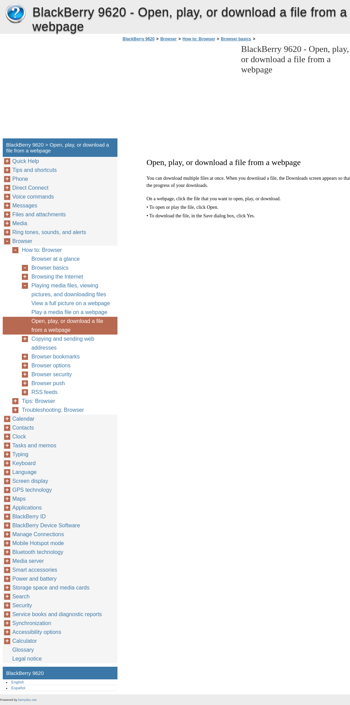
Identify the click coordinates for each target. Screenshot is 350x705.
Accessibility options (36, 632)
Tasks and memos (34, 445)
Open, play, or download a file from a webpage (67, 325)
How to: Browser (198, 39)
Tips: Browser (38, 401)
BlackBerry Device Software (46, 525)
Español (18, 688)
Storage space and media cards (50, 588)
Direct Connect (30, 188)
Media (19, 223)
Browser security (51, 374)
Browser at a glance (55, 259)
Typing (20, 454)
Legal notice (27, 659)
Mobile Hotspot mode (38, 543)
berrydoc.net (27, 700)
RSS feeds (44, 392)
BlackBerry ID (29, 516)
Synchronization (31, 623)
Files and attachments (39, 214)
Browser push (48, 383)
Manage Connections (38, 534)
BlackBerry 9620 (15, 13)
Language (24, 472)
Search (21, 596)
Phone (20, 179)
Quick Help (25, 161)
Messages (24, 205)
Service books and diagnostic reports (57, 614)
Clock (19, 436)
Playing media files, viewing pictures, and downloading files (68, 290)
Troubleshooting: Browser (53, 410)
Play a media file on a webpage (69, 312)
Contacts (23, 428)
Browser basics (236, 39)
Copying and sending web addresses (62, 343)
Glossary (23, 650)
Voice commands (33, 197)
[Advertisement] (178, 92)
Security (22, 605)
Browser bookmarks (55, 357)
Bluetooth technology (37, 552)
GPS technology (32, 490)
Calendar (23, 419)
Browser (168, 39)
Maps (19, 499)
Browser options (51, 365)
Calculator (24, 641)
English (17, 682)
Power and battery (34, 579)
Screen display (30, 481)
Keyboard (24, 463)
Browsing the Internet (57, 277)
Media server (28, 561)
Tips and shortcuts (34, 170)
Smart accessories (34, 570)
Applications (27, 508)
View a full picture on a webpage (70, 303)
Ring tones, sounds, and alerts (49, 232)
